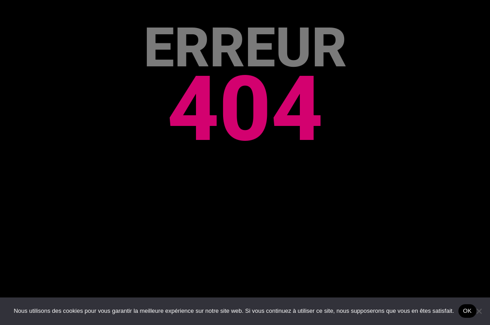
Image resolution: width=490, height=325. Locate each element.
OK (467, 310)
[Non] (478, 311)
